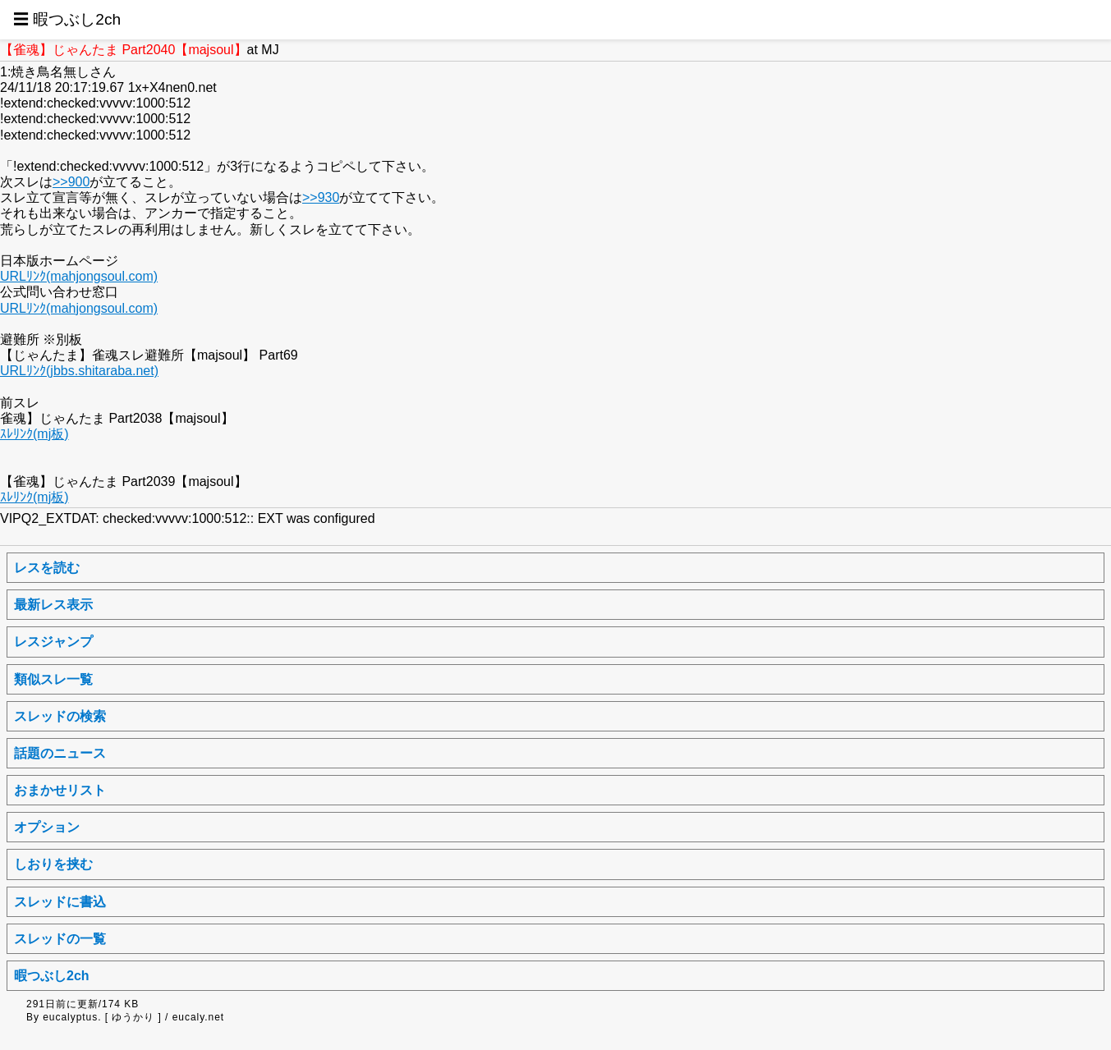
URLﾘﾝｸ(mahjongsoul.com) (79, 276)
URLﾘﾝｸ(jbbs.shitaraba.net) (79, 371)
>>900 (71, 182)
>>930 (320, 197)
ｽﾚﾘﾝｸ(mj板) (34, 434)
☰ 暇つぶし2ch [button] (67, 19)
